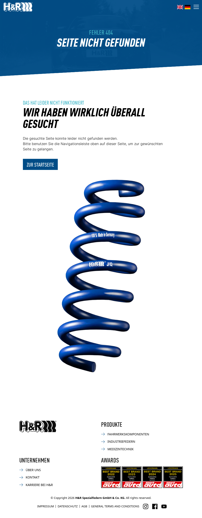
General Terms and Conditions (115, 506)
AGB (84, 506)
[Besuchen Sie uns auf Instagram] (145, 506)
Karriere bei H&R (36, 485)
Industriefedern (118, 441)
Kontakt (29, 477)
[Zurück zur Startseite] (37, 426)
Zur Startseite (40, 164)
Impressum (45, 506)
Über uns (30, 470)
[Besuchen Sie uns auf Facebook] (155, 506)
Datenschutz (68, 506)
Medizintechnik (117, 449)
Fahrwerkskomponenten (125, 434)
